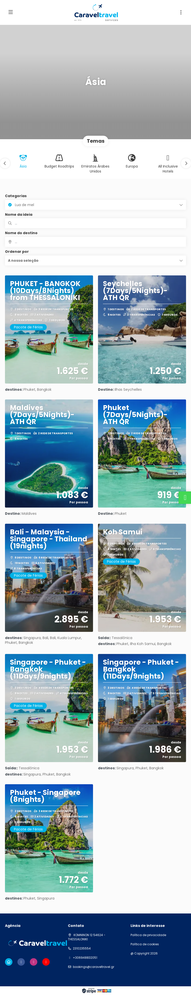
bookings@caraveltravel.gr (93, 967)
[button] (5, 163)
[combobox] (95, 242)
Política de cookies (145, 944)
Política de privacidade (148, 935)
